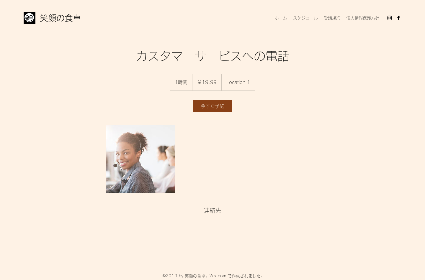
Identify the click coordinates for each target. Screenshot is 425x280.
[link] (212, 106)
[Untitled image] (140, 159)
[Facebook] (398, 18)
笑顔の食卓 (60, 18)
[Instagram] (390, 18)
